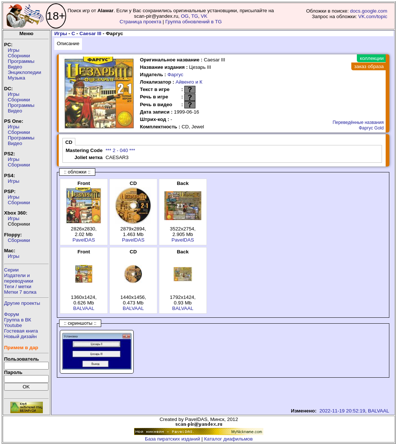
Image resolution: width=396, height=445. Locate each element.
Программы (21, 61)
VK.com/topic (373, 16)
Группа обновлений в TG (193, 21)
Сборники (19, 55)
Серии (11, 270)
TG (194, 16)
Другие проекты (22, 303)
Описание (68, 43)
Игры (13, 50)
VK (204, 16)
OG (185, 16)
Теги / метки (17, 286)
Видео (15, 67)
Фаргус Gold (371, 128)
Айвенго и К (188, 82)
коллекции (371, 58)
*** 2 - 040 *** (120, 150)
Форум (11, 314)
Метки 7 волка (20, 292)
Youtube (13, 325)
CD (68, 142)
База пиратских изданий (172, 439)
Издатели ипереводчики (18, 278)
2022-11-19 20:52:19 (342, 411)
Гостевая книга (21, 331)
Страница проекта (140, 21)
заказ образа (369, 66)
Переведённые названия (357, 122)
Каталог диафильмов (228, 439)
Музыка (16, 78)
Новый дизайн (20, 336)
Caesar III (90, 33)
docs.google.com (369, 11)
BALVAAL (83, 308)
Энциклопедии (24, 72)
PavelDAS (83, 240)
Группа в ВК (17, 320)
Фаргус (175, 74)
